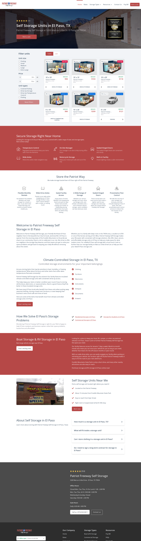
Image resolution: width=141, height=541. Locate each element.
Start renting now (24, 304)
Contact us (97, 512)
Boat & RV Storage (90, 534)
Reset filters (29, 102)
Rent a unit (134, 4)
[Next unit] (67, 87)
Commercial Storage (91, 537)
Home (65, 534)
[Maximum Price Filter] (28, 81)
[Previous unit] (46, 87)
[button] (98, 421)
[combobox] (31, 538)
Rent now (77, 409)
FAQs (107, 537)
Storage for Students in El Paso (114, 317)
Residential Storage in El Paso (85, 317)
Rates (64, 537)
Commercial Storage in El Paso (85, 320)
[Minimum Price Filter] (28, 77)
